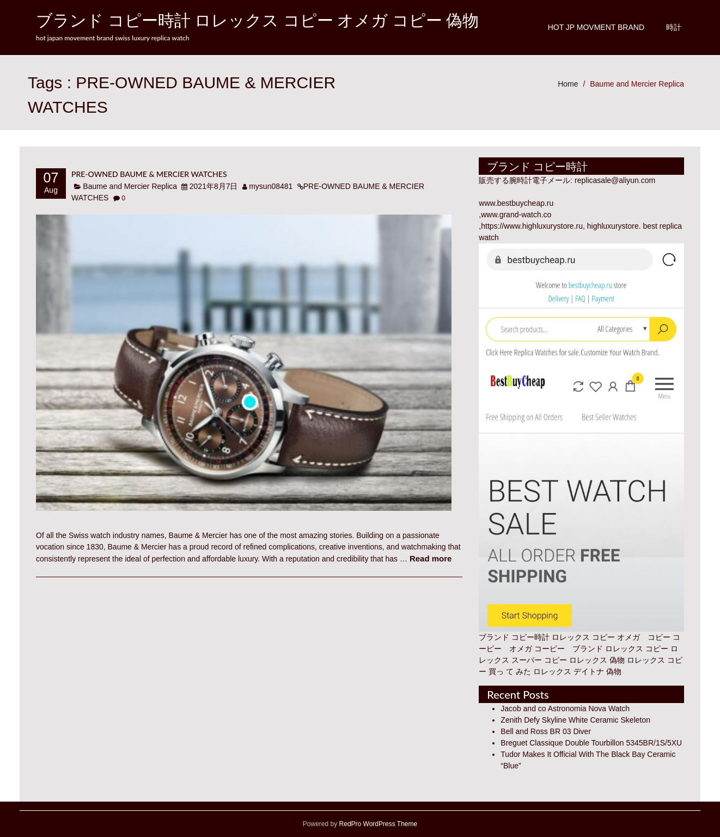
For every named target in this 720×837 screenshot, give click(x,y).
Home (568, 84)
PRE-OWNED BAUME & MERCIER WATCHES (149, 174)
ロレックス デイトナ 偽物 (577, 671)
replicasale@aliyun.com (615, 180)
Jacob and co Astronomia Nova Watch (565, 708)
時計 (673, 27)
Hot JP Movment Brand (596, 27)
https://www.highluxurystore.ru (532, 226)
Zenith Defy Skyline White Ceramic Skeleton (575, 720)
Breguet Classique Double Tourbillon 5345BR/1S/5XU (591, 742)
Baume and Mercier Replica (637, 84)
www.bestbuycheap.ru (516, 203)
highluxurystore (613, 226)
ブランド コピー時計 (514, 637)
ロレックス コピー (636, 648)
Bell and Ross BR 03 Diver (546, 731)
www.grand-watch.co (516, 214)
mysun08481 (270, 186)
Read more (431, 558)
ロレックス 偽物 (597, 660)
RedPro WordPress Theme (377, 824)
